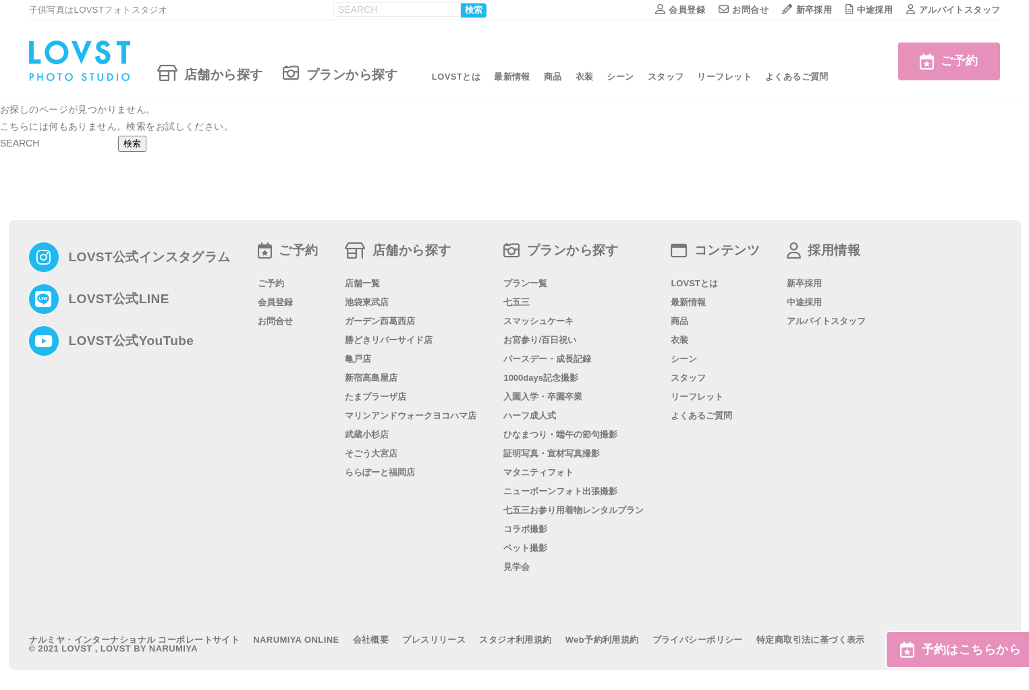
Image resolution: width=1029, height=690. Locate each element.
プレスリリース (434, 639)
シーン (620, 76)
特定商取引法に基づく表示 (810, 639)
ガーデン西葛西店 (380, 321)
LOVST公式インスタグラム (150, 256)
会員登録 (680, 10)
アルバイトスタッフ (953, 10)
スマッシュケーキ (538, 321)
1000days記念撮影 (540, 377)
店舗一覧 (362, 283)
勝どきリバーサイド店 (389, 340)
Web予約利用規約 (602, 639)
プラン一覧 (525, 283)
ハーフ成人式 (529, 415)
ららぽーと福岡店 (380, 472)
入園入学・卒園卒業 (542, 396)
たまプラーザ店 (375, 396)
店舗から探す (210, 73)
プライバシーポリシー (697, 639)
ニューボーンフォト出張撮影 (560, 491)
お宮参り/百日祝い (539, 340)
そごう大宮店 (371, 453)
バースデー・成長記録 (547, 358)
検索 (473, 10)
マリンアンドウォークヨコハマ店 (410, 415)
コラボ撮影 (525, 529)
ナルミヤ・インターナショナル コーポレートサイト (134, 639)
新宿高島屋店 (371, 377)
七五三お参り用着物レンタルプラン (573, 510)
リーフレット (724, 76)
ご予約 (942, 61)
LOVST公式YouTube (131, 340)
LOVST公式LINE (119, 298)
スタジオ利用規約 (515, 639)
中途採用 (869, 10)
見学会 (516, 566)
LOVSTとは (456, 76)
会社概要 (371, 639)
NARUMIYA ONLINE (296, 639)
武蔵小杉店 (367, 434)
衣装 (585, 76)
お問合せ (744, 10)
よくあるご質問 (797, 76)
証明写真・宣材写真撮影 (551, 453)
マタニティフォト (538, 472)
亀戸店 (358, 358)
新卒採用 (807, 10)
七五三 (516, 302)
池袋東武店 (367, 302)
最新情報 (512, 76)
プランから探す (340, 73)
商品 (553, 76)
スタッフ (666, 76)
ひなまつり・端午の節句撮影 (560, 434)
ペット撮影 (525, 547)
